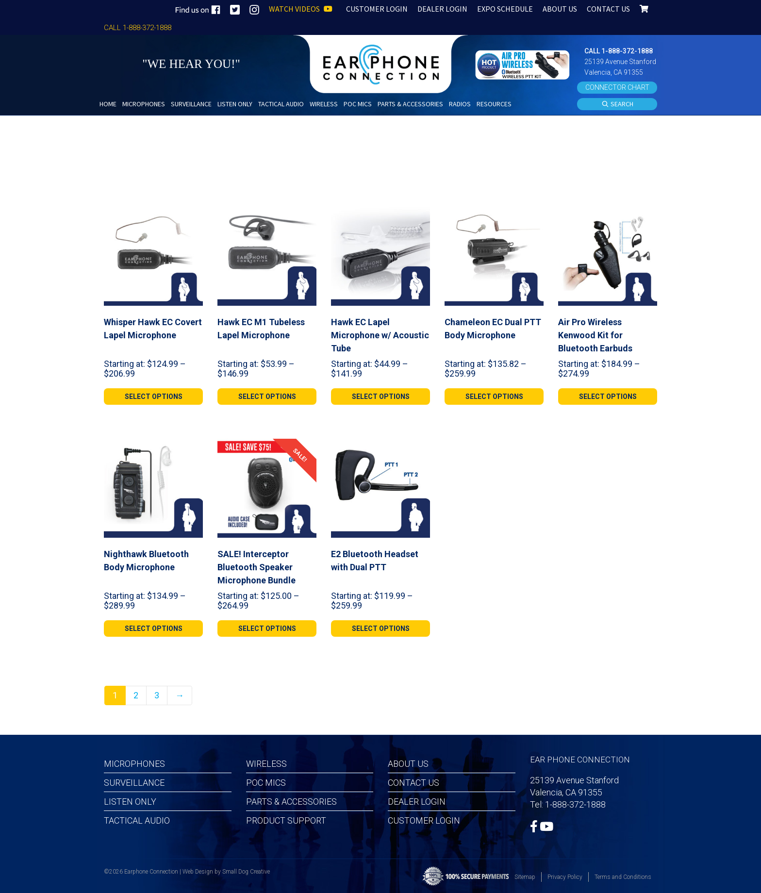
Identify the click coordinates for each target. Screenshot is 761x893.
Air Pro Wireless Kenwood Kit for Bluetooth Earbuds (595, 335)
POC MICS (266, 782)
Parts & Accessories (291, 801)
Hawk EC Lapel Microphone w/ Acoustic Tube (380, 335)
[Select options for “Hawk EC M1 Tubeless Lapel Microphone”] (266, 396)
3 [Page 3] (156, 695)
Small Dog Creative (246, 871)
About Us (408, 764)
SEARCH (617, 104)
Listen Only (130, 801)
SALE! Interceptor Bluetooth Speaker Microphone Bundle (256, 567)
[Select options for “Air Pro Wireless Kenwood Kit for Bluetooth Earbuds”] (607, 396)
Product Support (286, 820)
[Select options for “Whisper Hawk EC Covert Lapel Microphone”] (153, 396)
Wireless (266, 764)
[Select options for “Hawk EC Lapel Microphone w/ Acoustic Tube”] (380, 396)
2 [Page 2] (135, 695)
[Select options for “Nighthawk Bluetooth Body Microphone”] (153, 628)
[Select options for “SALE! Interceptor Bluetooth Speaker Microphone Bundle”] (266, 628)
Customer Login (424, 820)
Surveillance (134, 782)
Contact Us (413, 782)
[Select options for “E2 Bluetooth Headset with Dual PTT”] (380, 628)
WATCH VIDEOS (300, 9)
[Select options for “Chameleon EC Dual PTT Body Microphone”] (494, 396)
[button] (523, 63)
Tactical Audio (137, 820)
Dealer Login (417, 801)
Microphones (134, 764)
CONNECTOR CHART (617, 87)
